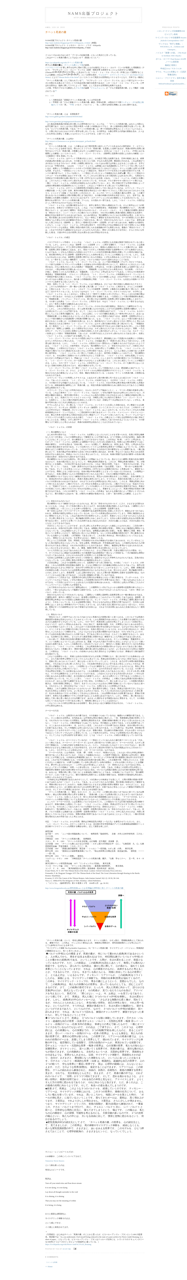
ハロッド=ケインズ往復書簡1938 (171, 31)
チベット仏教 (70, 65)
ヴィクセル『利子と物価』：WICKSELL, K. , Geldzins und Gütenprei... (171, 47)
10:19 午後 (67, 1249)
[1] (82, 80)
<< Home (49, 1266)
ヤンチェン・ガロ (128, 102)
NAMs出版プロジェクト (93, 13)
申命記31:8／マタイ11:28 (170, 68)
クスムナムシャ (97, 88)
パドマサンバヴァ (52, 67)
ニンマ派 (79, 65)
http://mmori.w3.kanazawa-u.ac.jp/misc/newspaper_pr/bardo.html (70, 141)
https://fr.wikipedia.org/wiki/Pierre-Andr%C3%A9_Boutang (68, 1244)
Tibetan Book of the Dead (68, 77)
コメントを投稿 (51, 1262)
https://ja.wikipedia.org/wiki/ (64, 62)
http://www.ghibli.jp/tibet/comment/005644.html (63, 116)
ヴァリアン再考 (171, 34)
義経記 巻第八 (171, 65)
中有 (72, 105)
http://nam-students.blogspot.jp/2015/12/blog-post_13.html (67, 43)
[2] (56, 90)
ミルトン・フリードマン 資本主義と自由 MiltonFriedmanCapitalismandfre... (170, 81)
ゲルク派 (79, 88)
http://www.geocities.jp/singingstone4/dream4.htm (64, 121)
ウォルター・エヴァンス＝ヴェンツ (113, 75)
